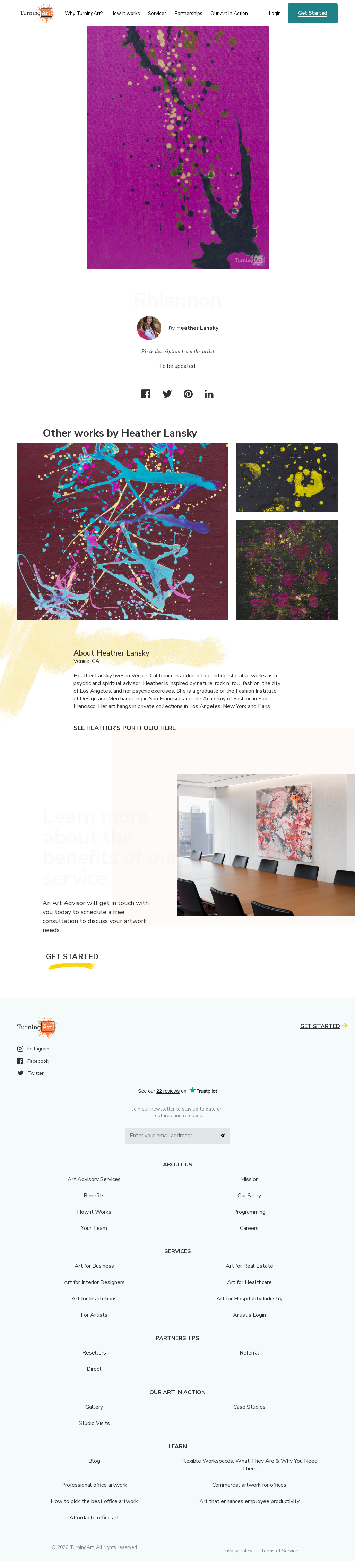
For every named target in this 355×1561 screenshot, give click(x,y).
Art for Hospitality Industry (249, 1298)
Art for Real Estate (249, 1266)
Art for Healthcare (249, 1282)
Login (275, 13)
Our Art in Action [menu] (229, 13)
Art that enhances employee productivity (249, 1501)
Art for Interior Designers (94, 1282)
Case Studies (249, 1407)
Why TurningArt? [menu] (84, 13)
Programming (249, 1212)
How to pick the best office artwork (94, 1501)
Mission (249, 1179)
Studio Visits (94, 1423)
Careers (249, 1228)
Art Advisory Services (94, 1179)
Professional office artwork (94, 1485)
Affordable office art (94, 1517)
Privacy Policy (237, 1550)
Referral (249, 1353)
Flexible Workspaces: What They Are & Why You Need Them (249, 1465)
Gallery (94, 1407)
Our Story (249, 1195)
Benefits (94, 1195)
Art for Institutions (94, 1298)
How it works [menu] (125, 13)
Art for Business (94, 1266)
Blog (94, 1461)
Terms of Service (279, 1550)
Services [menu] (157, 13)
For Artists (94, 1315)
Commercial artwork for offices (249, 1485)
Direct (94, 1369)
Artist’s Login (249, 1315)
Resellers (94, 1353)
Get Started (312, 13)
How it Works (94, 1212)
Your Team (94, 1228)
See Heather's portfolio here (124, 728)
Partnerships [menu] (188, 13)
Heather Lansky (197, 328)
